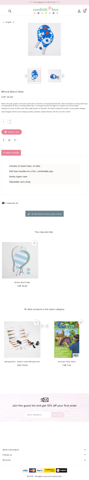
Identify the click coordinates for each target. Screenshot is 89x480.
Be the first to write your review (44, 214)
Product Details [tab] (11, 152)
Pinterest (15, 140)
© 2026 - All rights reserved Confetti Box (44, 476)
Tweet (9, 140)
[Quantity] (4, 121)
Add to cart (11, 132)
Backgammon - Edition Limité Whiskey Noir (22, 362)
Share (3, 140)
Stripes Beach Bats (22, 282)
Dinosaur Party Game (67, 362)
